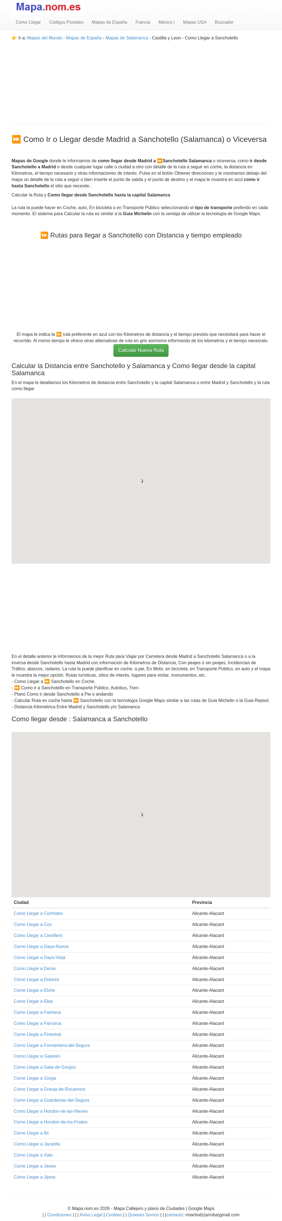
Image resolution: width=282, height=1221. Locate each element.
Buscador (224, 22)
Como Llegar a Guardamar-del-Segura (51, 1100)
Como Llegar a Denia (34, 968)
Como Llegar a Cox (33, 924)
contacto (174, 1214)
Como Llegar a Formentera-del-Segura (52, 1045)
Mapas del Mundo (44, 38)
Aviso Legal (91, 1214)
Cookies (114, 1214)
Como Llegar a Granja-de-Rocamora (49, 1089)
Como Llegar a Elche (34, 990)
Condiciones (59, 1214)
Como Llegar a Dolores (36, 979)
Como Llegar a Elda (33, 1001)
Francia (142, 22)
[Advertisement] (141, 79)
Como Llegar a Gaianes (37, 1056)
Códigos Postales (66, 22)
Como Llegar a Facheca (37, 1012)
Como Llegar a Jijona (34, 1177)
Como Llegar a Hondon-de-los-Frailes (51, 1122)
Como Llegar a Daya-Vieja (39, 957)
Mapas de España (109, 22)
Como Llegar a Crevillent (38, 935)
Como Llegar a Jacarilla (37, 1144)
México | (166, 22)
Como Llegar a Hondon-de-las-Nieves (51, 1111)
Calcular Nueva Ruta (141, 350)
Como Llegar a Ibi (31, 1133)
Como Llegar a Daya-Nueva (41, 946)
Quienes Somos (144, 1214)
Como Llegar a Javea (35, 1166)
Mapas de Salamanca (126, 38)
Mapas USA (195, 22)
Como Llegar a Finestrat (37, 1034)
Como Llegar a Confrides (38, 913)
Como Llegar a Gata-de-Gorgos (45, 1067)
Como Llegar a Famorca (37, 1023)
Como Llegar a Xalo (33, 1155)
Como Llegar (28, 22)
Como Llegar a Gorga (35, 1078)
